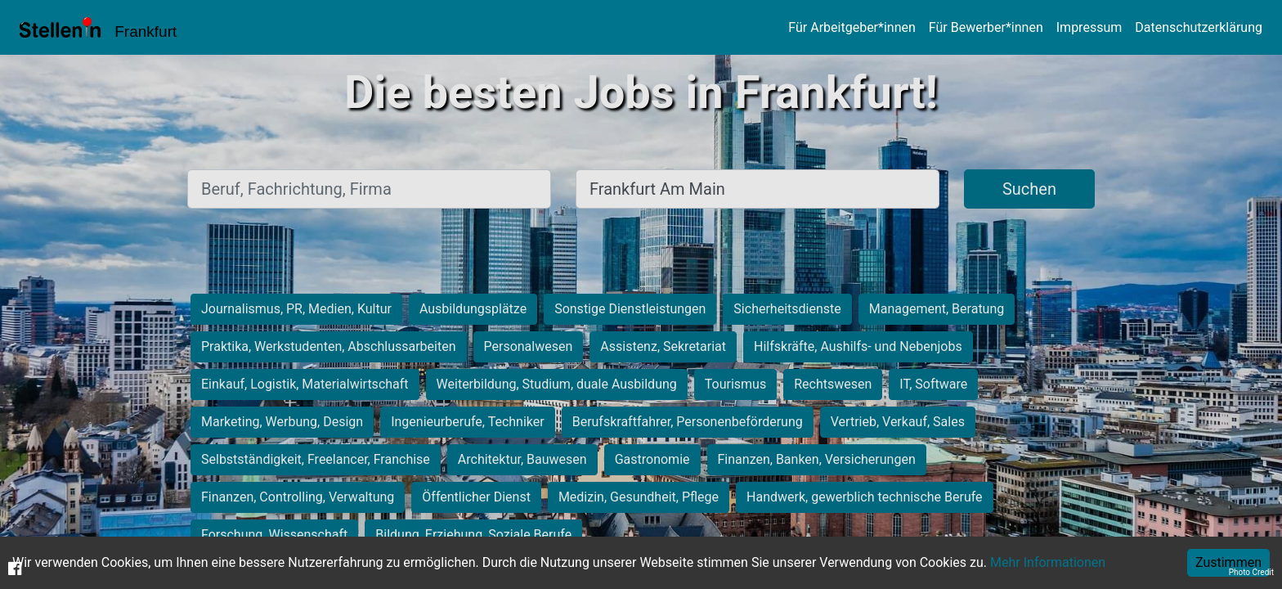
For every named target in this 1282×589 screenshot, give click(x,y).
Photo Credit (1251, 572)
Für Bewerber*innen (986, 27)
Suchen (1029, 189)
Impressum (1089, 27)
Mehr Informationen (1047, 562)
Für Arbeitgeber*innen (851, 27)
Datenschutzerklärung (1198, 27)
